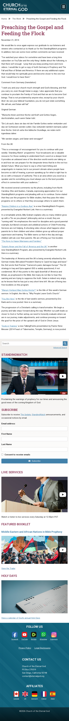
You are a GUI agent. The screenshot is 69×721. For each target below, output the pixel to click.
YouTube (24, 636)
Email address (8, 423)
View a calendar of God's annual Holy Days (20, 618)
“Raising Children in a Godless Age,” (17, 206)
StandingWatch (38, 414)
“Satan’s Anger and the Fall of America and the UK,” (24, 246)
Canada (16, 695)
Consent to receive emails (17, 454)
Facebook (14, 636)
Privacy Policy (25, 648)
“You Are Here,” (8, 299)
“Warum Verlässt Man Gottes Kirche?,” (18, 290)
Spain (52, 695)
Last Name (6, 444)
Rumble (34, 636)
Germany (34, 695)
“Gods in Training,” (9, 326)
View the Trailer (8, 568)
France (44, 695)
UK (25, 695)
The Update (25, 414)
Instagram (54, 636)
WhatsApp (43, 636)
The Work (16, 19)
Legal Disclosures (42, 648)
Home (4, 19)
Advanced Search (60, 348)
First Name (6, 434)
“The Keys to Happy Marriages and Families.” (21, 241)
